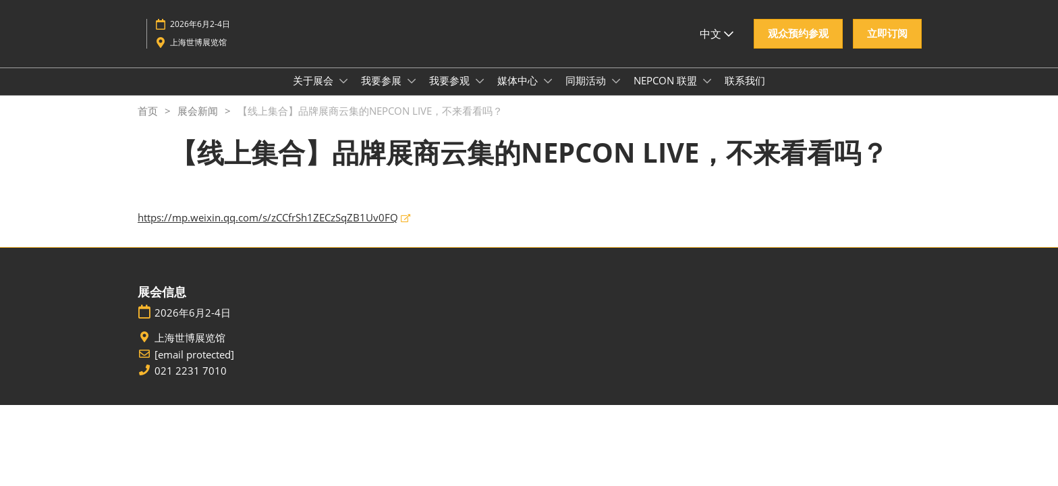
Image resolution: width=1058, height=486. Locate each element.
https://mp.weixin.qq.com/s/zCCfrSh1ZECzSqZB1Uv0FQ (268, 229)
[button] (798, 46)
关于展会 (314, 93)
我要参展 (382, 93)
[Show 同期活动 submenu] (616, 94)
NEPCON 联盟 (667, 93)
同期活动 (587, 93)
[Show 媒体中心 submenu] (548, 94)
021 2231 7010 (191, 383)
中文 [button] (716, 46)
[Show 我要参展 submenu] (412, 94)
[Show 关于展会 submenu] (343, 94)
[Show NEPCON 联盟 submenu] (707, 94)
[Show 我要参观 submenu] (480, 94)
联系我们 (745, 93)
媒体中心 (518, 93)
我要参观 (450, 93)
